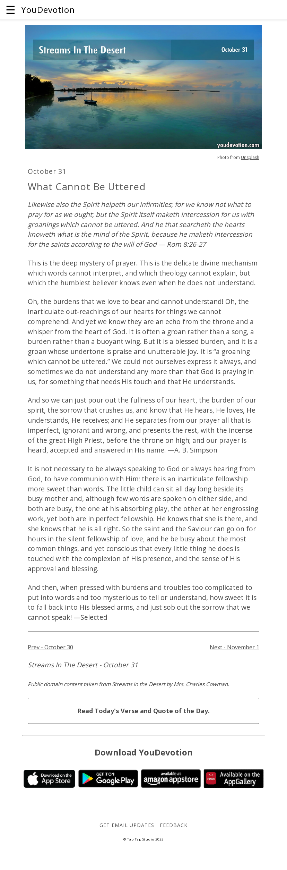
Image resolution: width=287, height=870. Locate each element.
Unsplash (250, 157)
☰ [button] (11, 9)
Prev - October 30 (50, 647)
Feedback (174, 825)
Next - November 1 (234, 647)
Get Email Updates (126, 825)
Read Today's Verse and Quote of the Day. (143, 711)
